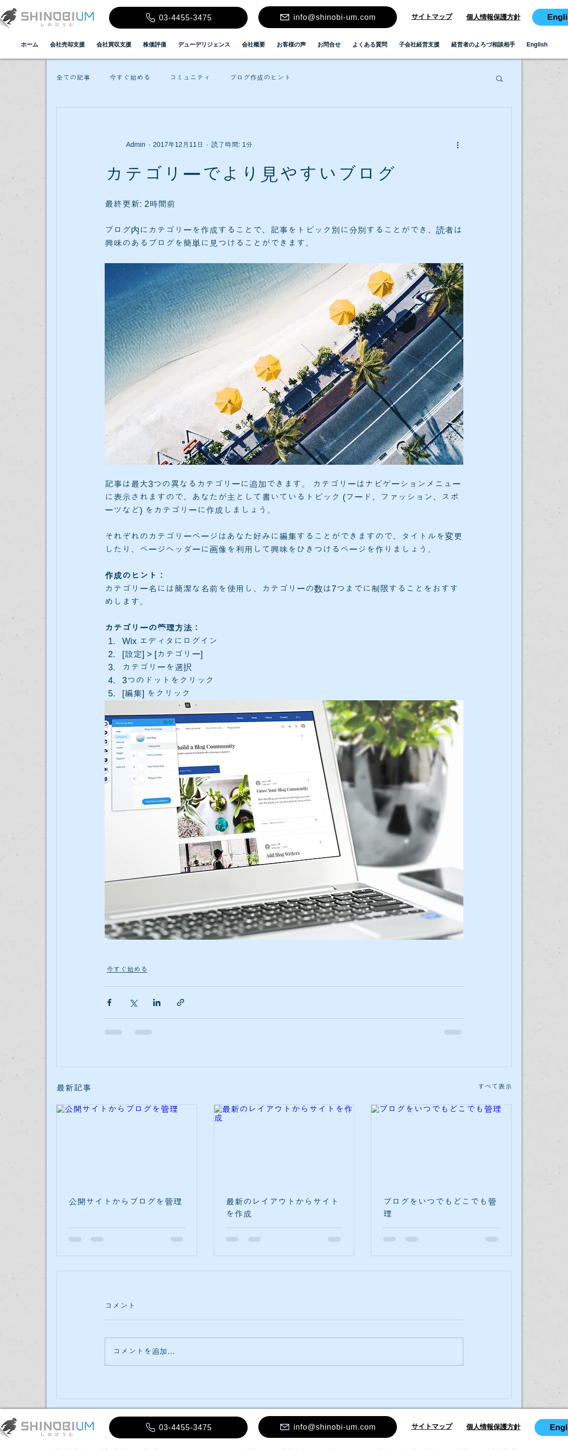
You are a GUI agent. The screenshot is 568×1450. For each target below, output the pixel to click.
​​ (431, 16)
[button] (499, 78)
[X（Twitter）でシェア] (133, 1002)
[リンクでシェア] (180, 1002)
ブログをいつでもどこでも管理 (439, 1208)
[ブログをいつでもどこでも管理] (441, 1144)
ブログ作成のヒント (260, 77)
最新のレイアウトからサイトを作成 (282, 1208)
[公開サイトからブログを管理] (127, 1144)
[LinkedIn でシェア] (156, 1002)
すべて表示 (495, 1086)
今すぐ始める (130, 77)
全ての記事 (73, 77)
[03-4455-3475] (178, 18)
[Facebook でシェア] (109, 1002)
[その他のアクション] (457, 144)
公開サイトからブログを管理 (125, 1202)
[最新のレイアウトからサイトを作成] (284, 1144)
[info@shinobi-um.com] (327, 17)
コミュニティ (190, 77)
